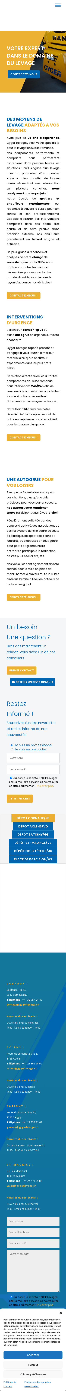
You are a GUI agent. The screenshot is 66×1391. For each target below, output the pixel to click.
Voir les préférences (33, 1374)
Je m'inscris (19, 798)
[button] (60, 1313)
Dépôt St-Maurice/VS (33, 842)
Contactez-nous (23, 74)
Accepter (33, 1355)
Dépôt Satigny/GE (33, 834)
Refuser (33, 1365)
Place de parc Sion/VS (33, 859)
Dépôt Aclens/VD (33, 826)
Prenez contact (21, 670)
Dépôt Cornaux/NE (33, 818)
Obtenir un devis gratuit (34, 682)
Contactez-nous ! (23, 295)
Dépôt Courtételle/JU (33, 851)
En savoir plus (45, 786)
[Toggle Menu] (58, 5)
